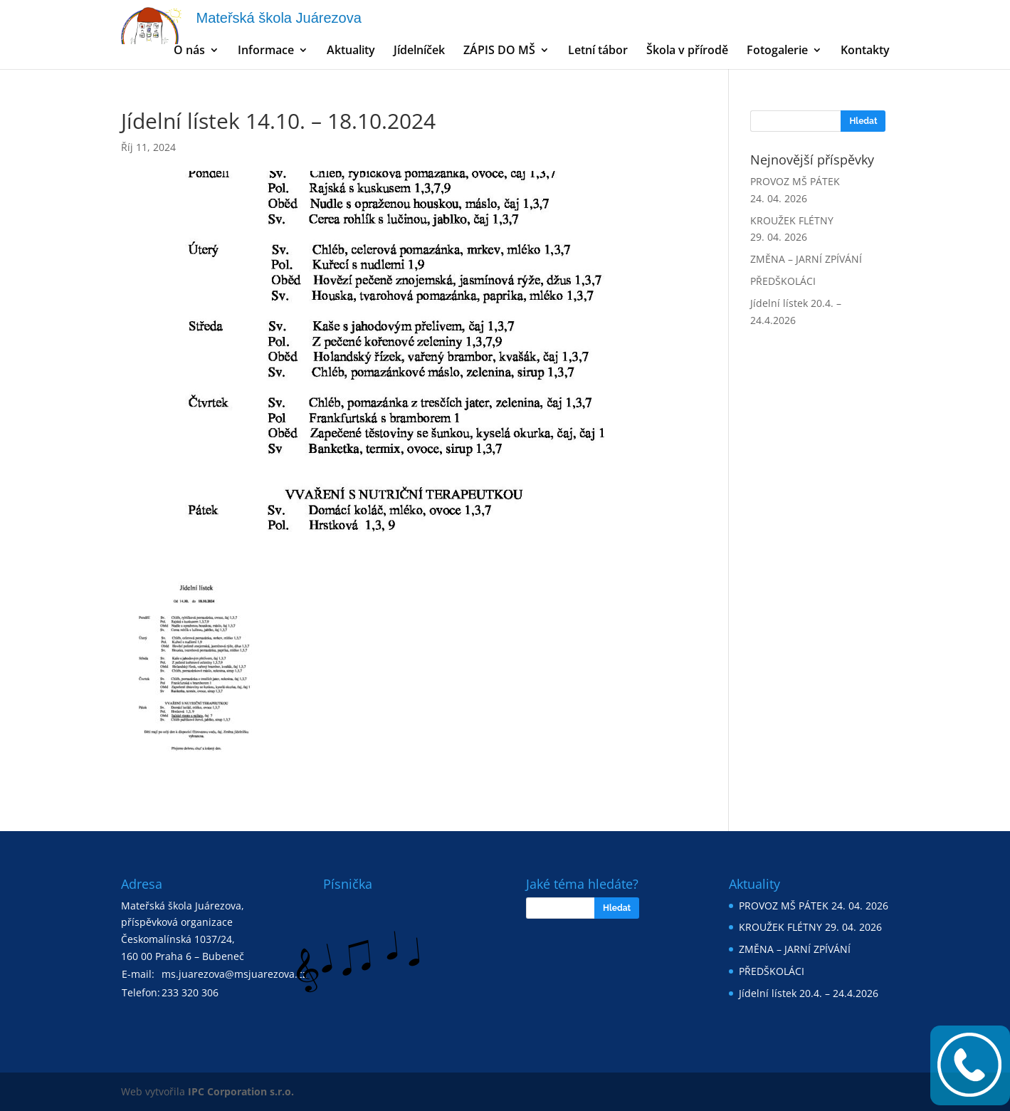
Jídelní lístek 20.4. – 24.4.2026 (808, 993)
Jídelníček (419, 51)
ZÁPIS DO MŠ (499, 51)
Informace (266, 51)
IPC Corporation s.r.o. (241, 1091)
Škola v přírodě (687, 51)
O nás (189, 51)
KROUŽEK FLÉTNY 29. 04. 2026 (810, 927)
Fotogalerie (777, 51)
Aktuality (351, 51)
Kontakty (865, 51)
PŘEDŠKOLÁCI (783, 281)
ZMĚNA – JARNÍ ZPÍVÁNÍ (806, 259)
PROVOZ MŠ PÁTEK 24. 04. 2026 (813, 905)
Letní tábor (598, 51)
